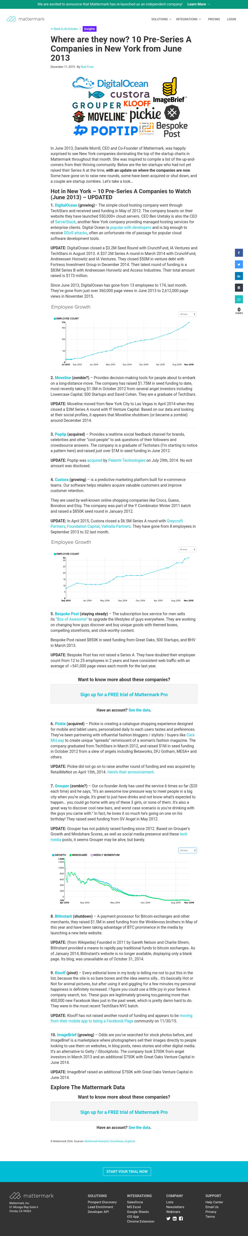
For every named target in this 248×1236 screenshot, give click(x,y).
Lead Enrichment (100, 1207)
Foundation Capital (83, 526)
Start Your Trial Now (127, 1171)
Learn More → (199, 4)
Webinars (173, 1212)
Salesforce (135, 1202)
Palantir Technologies (126, 460)
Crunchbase (116, 1141)
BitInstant (63, 916)
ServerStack (65, 222)
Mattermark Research (96, 1141)
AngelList (130, 1141)
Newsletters (175, 1207)
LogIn (231, 19)
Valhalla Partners (116, 526)
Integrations (188, 19)
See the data (139, 710)
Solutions (161, 19)
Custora (62, 479)
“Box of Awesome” (72, 619)
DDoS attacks (75, 233)
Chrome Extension (140, 1221)
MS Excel (134, 1207)
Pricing (214, 19)
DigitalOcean (66, 205)
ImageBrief (66, 1035)
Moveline (63, 377)
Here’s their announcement (130, 772)
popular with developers (130, 227)
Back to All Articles (64, 28)
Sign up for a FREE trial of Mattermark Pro (124, 694)
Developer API (98, 1212)
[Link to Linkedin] (175, 1219)
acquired (94, 460)
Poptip (60, 434)
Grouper (62, 786)
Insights (89, 29)
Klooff (60, 973)
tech (183, 834)
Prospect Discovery (102, 1202)
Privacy (211, 1212)
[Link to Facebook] (181, 1219)
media (56, 839)
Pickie (60, 724)
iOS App (133, 1217)
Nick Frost (87, 66)
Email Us (212, 1207)
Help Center (214, 1202)
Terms (210, 1217)
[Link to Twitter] (169, 1219)
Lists (170, 1202)
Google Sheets (138, 1212)
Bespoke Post (67, 614)
